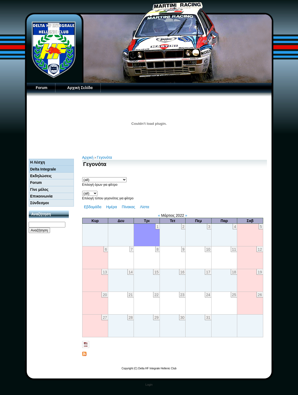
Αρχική (88, 157)
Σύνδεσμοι (39, 203)
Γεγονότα (104, 157)
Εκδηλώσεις (41, 176)
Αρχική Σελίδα (80, 88)
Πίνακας (128, 207)
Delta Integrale (43, 169)
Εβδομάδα (92, 207)
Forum (42, 88)
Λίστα (144, 207)
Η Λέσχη (37, 162)
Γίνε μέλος (39, 189)
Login (149, 384)
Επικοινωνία (41, 196)
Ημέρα (111, 207)
